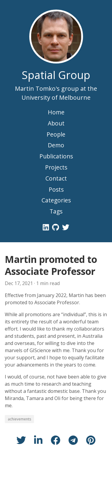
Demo (56, 145)
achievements (19, 419)
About (56, 123)
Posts (56, 189)
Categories (56, 200)
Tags (56, 211)
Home (56, 112)
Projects (56, 167)
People (56, 134)
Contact (56, 178)
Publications (56, 156)
